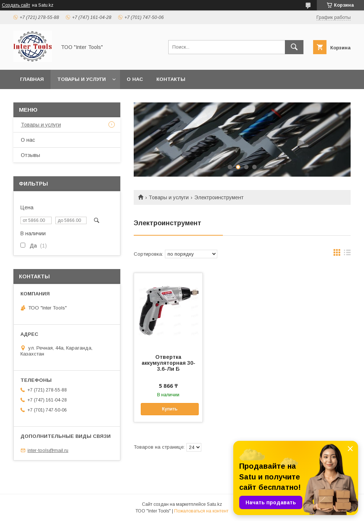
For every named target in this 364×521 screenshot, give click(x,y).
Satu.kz (214, 504)
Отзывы (30, 155)
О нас (135, 79)
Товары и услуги (81, 79)
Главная (32, 79)
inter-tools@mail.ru (47, 450)
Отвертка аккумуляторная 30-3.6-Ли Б (168, 363)
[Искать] (294, 47)
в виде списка (347, 254)
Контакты (170, 79)
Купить (170, 409)
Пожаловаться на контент (201, 511)
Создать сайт (16, 5)
